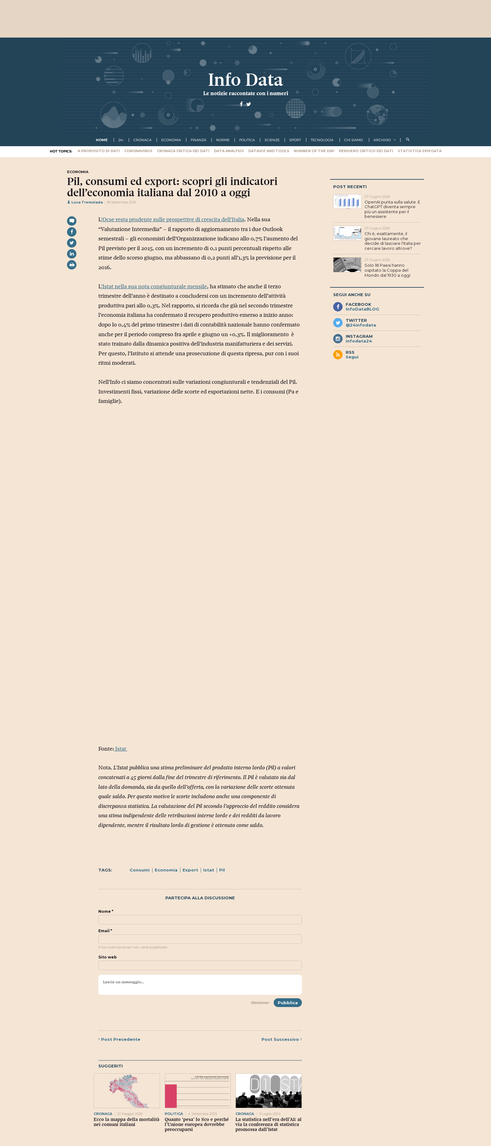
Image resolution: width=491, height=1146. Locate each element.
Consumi (140, 869)
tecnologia (322, 140)
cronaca (142, 140)
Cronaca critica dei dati (183, 151)
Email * (105, 931)
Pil (222, 869)
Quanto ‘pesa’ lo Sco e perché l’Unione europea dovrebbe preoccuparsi (197, 1124)
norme (223, 140)
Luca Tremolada (85, 202)
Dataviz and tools (268, 151)
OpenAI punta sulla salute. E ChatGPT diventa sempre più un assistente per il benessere (392, 209)
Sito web (107, 957)
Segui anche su (351, 294)
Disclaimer (260, 1002)
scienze (272, 140)
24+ (121, 140)
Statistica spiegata (420, 151)
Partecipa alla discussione (200, 898)
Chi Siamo (353, 140)
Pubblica (288, 1002)
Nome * (105, 911)
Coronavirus (138, 151)
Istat (120, 748)
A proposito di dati (99, 151)
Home (102, 140)
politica (247, 140)
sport (295, 140)
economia (171, 140)
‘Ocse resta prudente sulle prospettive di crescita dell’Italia (172, 219)
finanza (198, 140)
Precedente (119, 1039)
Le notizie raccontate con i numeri (245, 93)
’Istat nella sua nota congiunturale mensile (154, 286)
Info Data (245, 79)
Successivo (281, 1039)
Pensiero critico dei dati (366, 151)
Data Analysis (229, 151)
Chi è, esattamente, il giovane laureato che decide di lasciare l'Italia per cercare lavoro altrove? (392, 241)
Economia (166, 869)
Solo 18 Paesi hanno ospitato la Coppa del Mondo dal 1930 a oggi (387, 270)
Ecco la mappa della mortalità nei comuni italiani (126, 1122)
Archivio (382, 140)
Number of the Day (314, 151)
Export (190, 869)
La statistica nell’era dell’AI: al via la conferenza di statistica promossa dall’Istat (268, 1124)
